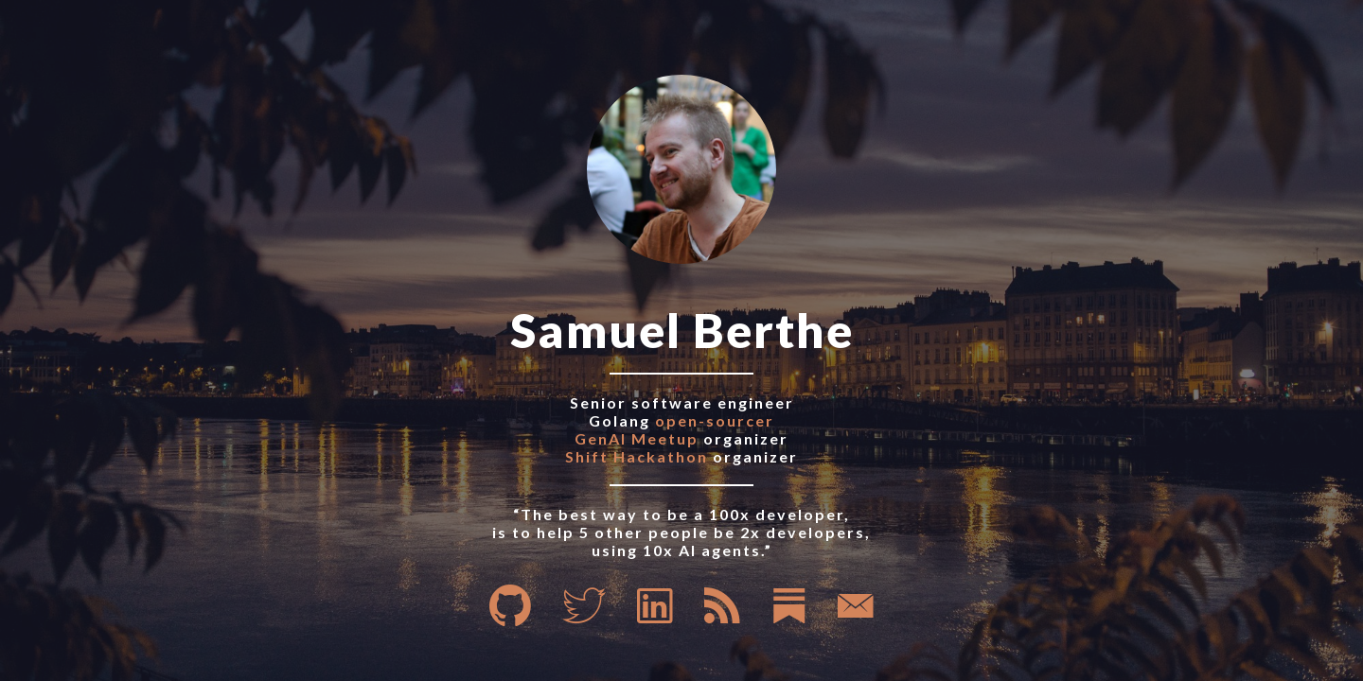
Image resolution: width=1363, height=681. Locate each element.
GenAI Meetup (637, 438)
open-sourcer (714, 420)
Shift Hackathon (636, 456)
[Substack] (789, 617)
